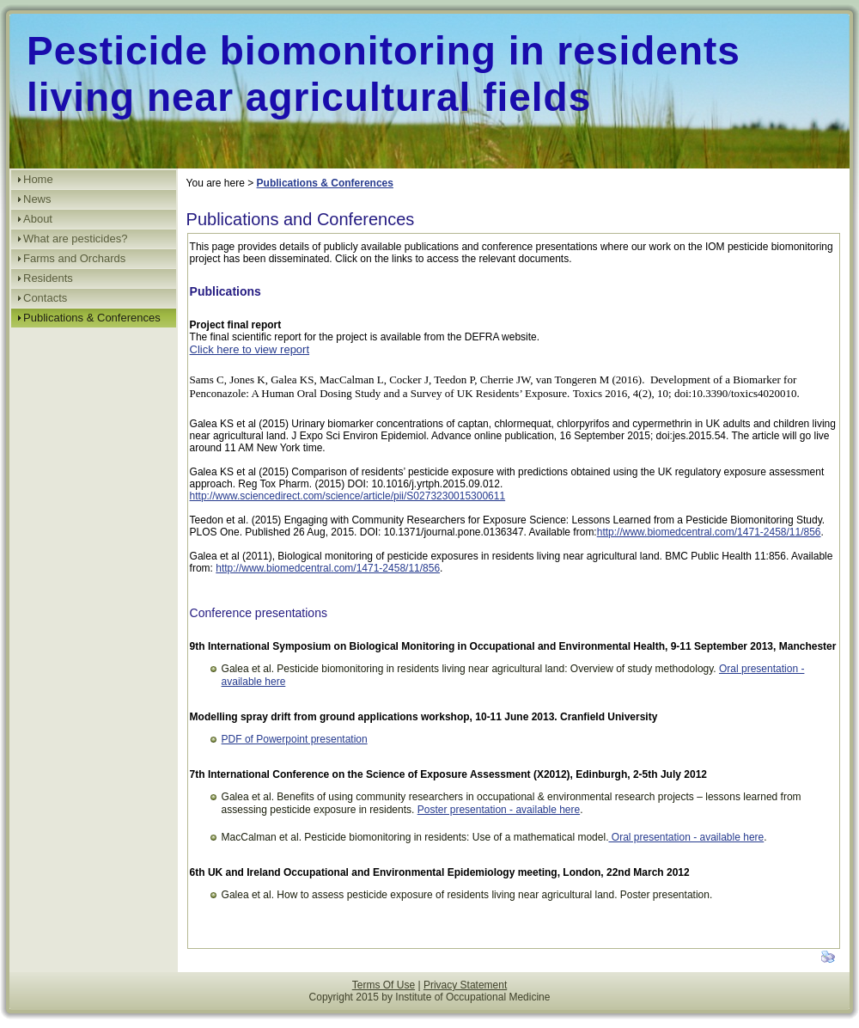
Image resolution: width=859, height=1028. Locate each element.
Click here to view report (249, 349)
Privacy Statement (465, 985)
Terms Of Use (383, 985)
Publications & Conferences (325, 183)
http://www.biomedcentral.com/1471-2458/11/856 (709, 532)
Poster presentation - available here (498, 810)
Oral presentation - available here (686, 837)
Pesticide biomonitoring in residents (383, 50)
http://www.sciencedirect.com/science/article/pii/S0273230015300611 (348, 496)
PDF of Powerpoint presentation (295, 739)
